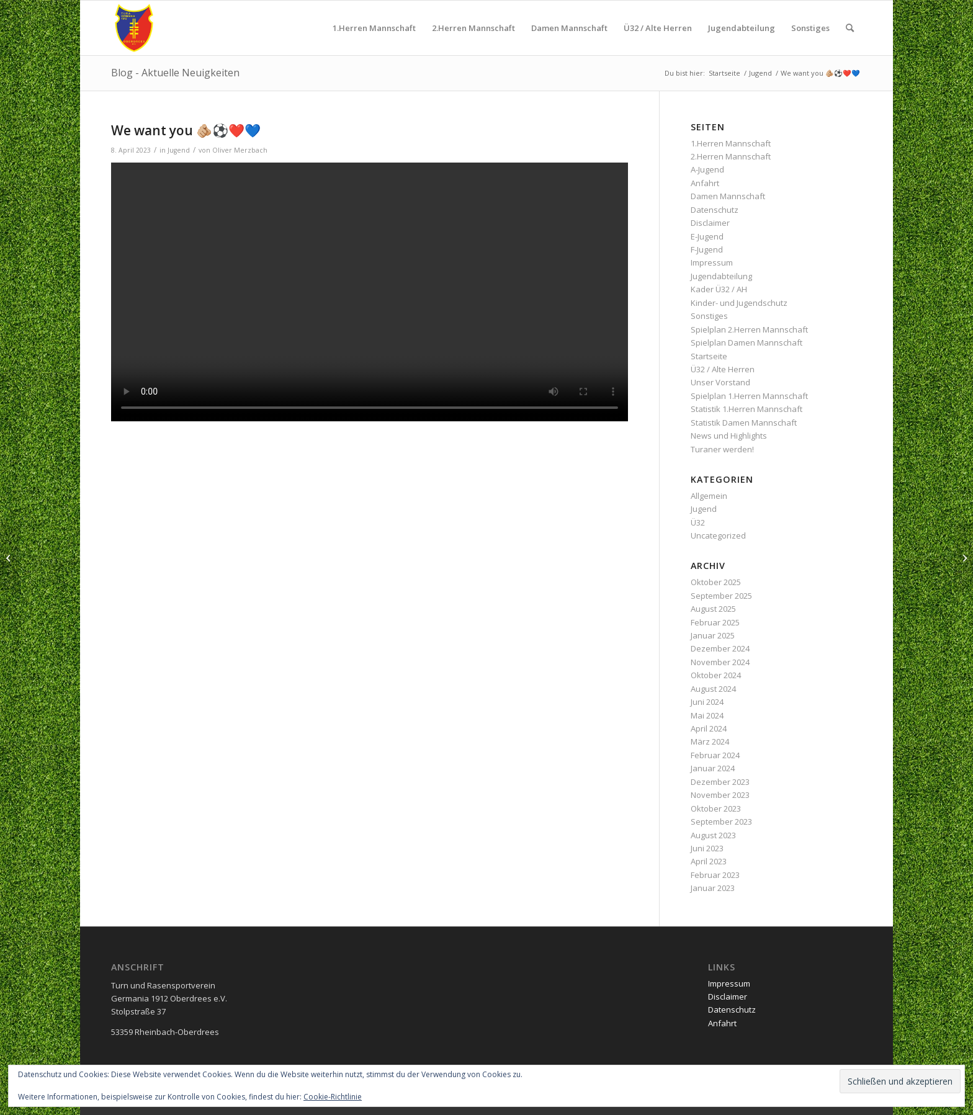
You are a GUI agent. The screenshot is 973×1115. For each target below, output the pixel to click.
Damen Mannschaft (728, 196)
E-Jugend (707, 236)
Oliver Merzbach (239, 150)
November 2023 (720, 794)
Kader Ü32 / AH (719, 289)
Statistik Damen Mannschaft (744, 422)
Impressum (712, 262)
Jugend (179, 150)
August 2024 (713, 688)
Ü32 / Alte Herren (723, 369)
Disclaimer (710, 222)
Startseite (709, 356)
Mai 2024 (707, 715)
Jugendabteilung (721, 276)
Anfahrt (705, 183)
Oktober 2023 (716, 808)
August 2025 (713, 608)
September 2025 (721, 595)
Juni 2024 (707, 701)
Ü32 (698, 522)
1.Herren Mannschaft (731, 143)
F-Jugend (707, 249)
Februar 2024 (715, 755)
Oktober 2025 (716, 582)
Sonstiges (709, 315)
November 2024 (720, 662)
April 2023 (709, 861)
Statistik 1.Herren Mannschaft (746, 408)
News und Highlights (729, 435)
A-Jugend (707, 169)
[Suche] (850, 28)
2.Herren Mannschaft (731, 156)
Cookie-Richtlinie (332, 1096)
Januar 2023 (713, 887)
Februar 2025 (715, 622)
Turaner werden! (722, 449)
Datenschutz (714, 209)
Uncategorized (718, 535)
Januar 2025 (713, 635)
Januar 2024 (713, 768)
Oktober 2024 (716, 675)
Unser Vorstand (720, 382)
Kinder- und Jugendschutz (739, 302)
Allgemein (709, 495)
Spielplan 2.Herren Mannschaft (749, 329)
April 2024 (709, 728)
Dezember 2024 (720, 648)
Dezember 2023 (720, 781)
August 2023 (713, 835)
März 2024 (710, 741)
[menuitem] (374, 28)
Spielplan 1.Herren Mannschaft (749, 395)
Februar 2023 (715, 874)
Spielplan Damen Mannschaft (746, 342)
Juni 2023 (707, 848)
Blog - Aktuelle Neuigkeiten (175, 72)
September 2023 (721, 821)
